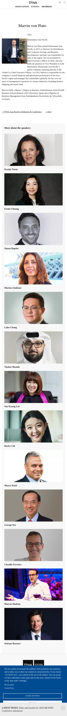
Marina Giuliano (12, 288)
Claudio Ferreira (12, 564)
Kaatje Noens (11, 169)
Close (63, 708)
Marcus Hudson (12, 604)
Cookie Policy (9, 688)
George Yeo (10, 525)
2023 (49, 112)
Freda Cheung (11, 209)
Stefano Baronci (12, 643)
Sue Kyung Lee (12, 406)
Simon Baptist (11, 248)
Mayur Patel (10, 485)
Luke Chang (10, 327)
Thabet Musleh (12, 367)
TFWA (33, 3)
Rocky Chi (9, 446)
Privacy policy (9, 685)
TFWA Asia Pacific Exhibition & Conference (23, 112)
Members (47, 7)
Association (22, 7)
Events (35, 7)
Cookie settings (32, 696)
